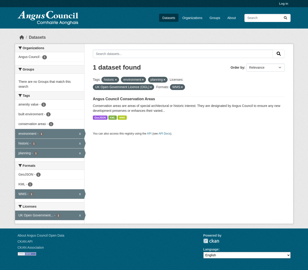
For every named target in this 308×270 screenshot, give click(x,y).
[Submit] (285, 18)
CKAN (211, 240)
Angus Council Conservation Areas (124, 99)
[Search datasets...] (267, 18)
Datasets (168, 18)
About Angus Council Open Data (41, 235)
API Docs (164, 133)
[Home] (21, 37)
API (149, 133)
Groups (215, 18)
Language (211, 249)
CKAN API (25, 241)
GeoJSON (100, 117)
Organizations (192, 18)
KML (112, 117)
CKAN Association (31, 247)
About (231, 18)
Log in (283, 3)
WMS (122, 117)
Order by (237, 67)
